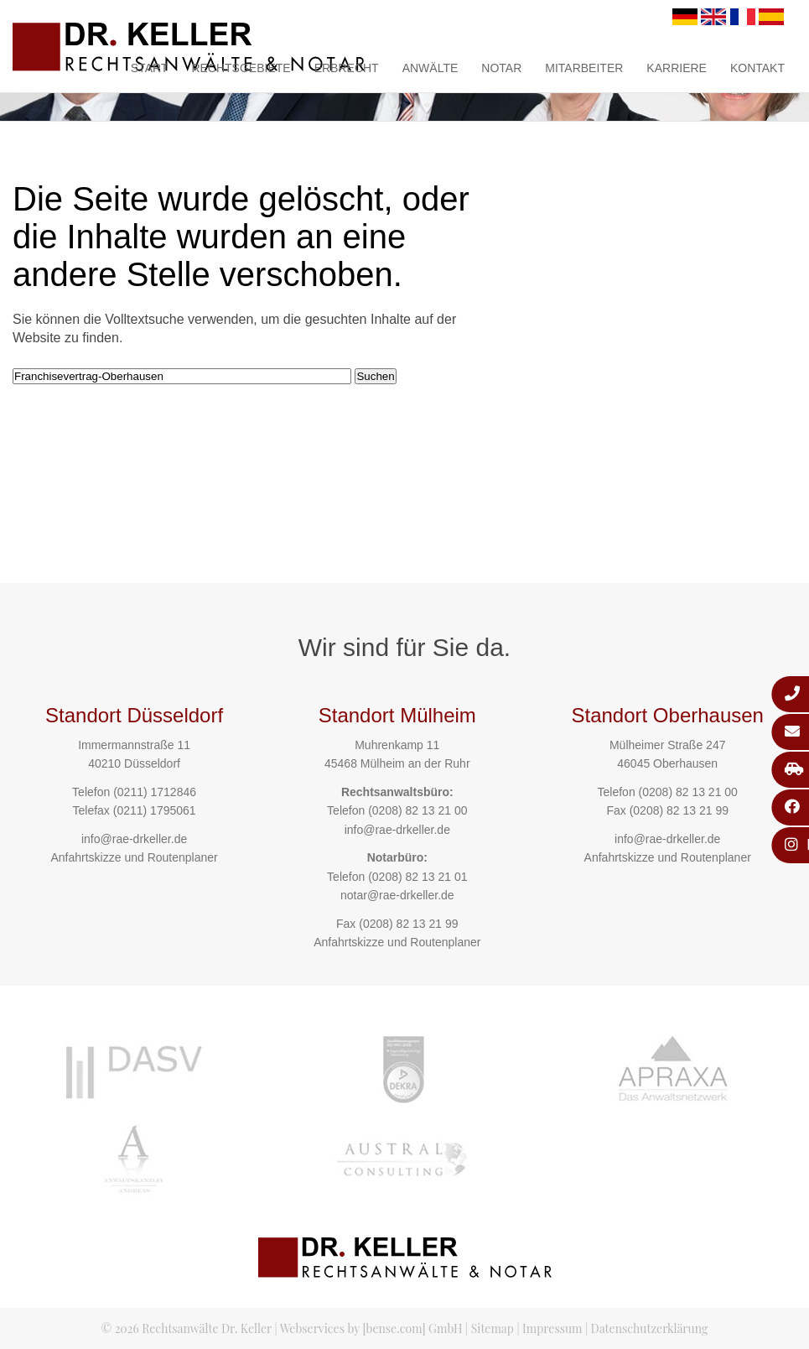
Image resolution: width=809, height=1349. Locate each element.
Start (150, 68)
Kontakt (757, 68)
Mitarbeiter (584, 68)
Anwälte (430, 68)
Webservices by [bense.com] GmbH (371, 1328)
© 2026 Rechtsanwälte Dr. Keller (186, 1328)
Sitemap (492, 1328)
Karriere (676, 68)
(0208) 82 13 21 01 (417, 876)
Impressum (552, 1328)
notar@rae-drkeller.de (397, 895)
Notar (501, 68)
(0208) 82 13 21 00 (417, 810)
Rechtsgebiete (240, 68)
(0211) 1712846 (154, 792)
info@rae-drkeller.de (134, 839)
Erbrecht (346, 68)
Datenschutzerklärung (649, 1328)
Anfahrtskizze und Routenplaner (133, 857)
